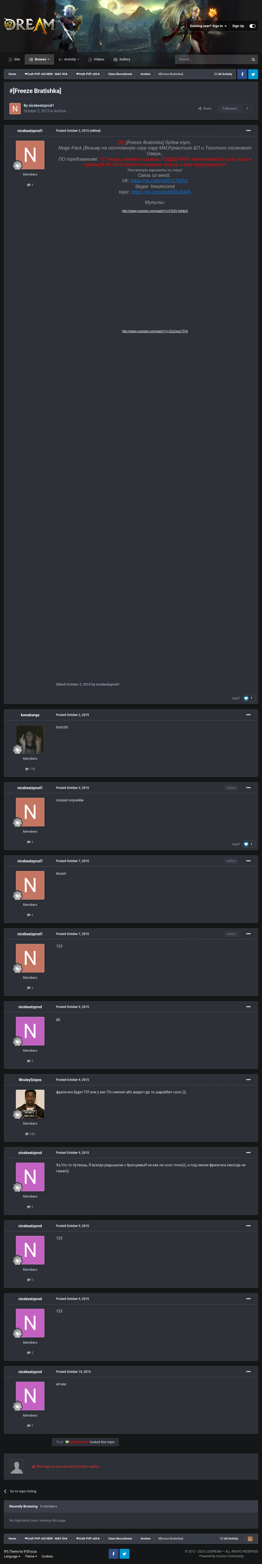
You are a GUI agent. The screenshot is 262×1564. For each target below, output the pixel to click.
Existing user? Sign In (208, 26)
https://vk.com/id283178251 (159, 180)
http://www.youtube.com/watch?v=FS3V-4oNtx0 (155, 211)
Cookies (47, 1556)
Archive (60, 111)
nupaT (236, 698)
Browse (40, 59)
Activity (70, 59)
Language (12, 1556)
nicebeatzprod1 (41, 105)
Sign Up (238, 26)
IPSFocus (30, 1551)
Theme (31, 1556)
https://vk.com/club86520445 (161, 192)
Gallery (124, 59)
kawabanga (30, 715)
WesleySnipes (30, 1080)
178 (30, 769)
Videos (98, 59)
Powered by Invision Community (221, 1556)
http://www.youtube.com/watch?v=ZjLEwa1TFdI (155, 331)
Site (16, 59)
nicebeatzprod (30, 1007)
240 (30, 1134)
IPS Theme (11, 1551)
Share (205, 108)
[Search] (199, 59)
